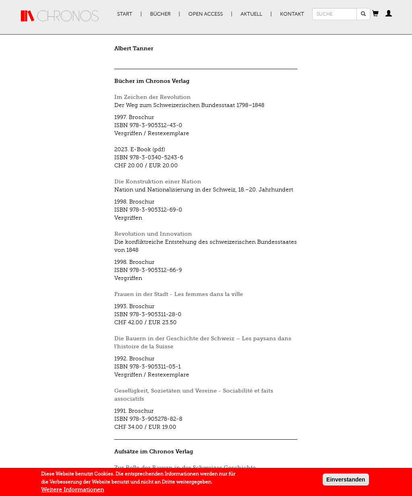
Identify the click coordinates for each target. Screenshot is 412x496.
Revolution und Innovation (153, 234)
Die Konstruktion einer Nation (157, 181)
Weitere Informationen (72, 491)
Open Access (205, 14)
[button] (375, 14)
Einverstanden (345, 481)
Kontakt (292, 14)
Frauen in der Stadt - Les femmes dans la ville (178, 294)
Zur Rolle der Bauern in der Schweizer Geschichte (185, 467)
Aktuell (251, 14)
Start (124, 14)
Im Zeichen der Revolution (152, 97)
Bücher (160, 14)
